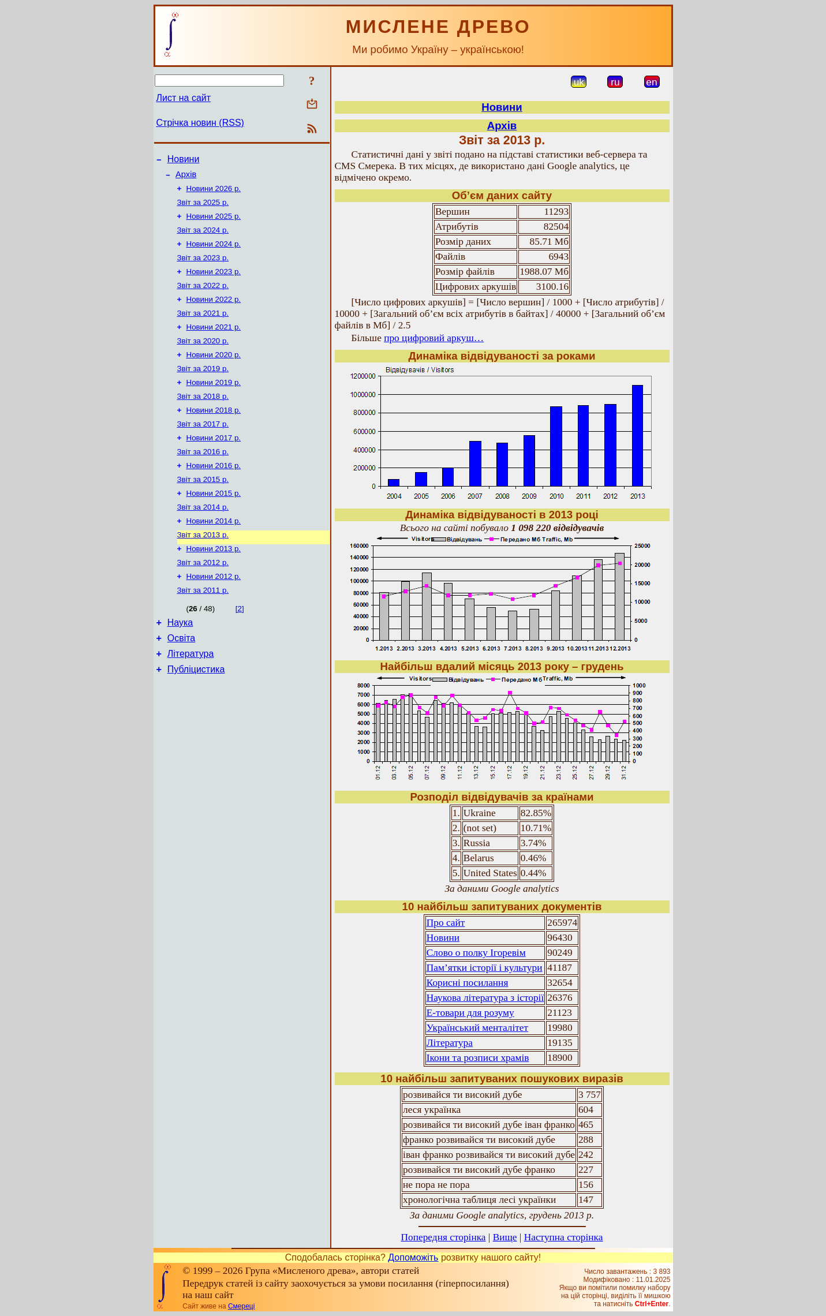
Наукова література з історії (485, 997)
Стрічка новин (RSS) (200, 123)
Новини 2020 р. (213, 373)
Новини (183, 161)
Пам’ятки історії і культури (485, 967)
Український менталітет (477, 1027)
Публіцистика (196, 714)
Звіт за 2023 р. (203, 268)
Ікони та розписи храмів (478, 1057)
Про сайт (446, 922)
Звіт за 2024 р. (203, 238)
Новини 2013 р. (213, 583)
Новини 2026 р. (213, 193)
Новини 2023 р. (213, 283)
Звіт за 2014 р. (203, 538)
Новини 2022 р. (213, 313)
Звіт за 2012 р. (203, 598)
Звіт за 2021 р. (203, 328)
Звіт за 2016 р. (203, 478)
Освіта (181, 680)
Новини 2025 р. (213, 223)
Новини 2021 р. (213, 343)
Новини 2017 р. (213, 463)
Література (190, 697)
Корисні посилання (468, 982)
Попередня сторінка (443, 1237)
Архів (185, 177)
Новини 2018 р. (213, 433)
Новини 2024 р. (213, 253)
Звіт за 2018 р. (203, 418)
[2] (240, 646)
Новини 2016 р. (213, 493)
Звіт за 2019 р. (203, 388)
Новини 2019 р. (213, 403)
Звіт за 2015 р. (203, 508)
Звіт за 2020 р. (203, 358)
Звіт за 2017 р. (203, 448)
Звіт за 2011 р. (203, 628)
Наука (180, 662)
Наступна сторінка (563, 1237)
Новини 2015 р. (213, 523)
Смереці (241, 1306)
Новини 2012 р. (213, 613)
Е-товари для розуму (470, 1012)
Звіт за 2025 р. (203, 208)
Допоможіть (413, 1257)
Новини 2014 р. (213, 553)
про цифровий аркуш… (434, 337)
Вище (505, 1237)
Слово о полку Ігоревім (476, 952)
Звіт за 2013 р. (203, 568)
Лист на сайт (183, 98)
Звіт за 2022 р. (203, 298)
